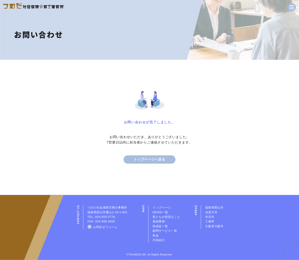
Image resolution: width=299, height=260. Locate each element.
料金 (156, 235)
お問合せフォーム (105, 227)
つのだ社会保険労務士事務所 (107, 207)
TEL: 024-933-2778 (101, 216)
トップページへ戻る (149, 159)
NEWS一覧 (160, 212)
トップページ (162, 207)
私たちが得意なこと (166, 216)
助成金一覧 (160, 226)
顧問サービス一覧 (165, 230)
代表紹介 (159, 240)
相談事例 (159, 221)
